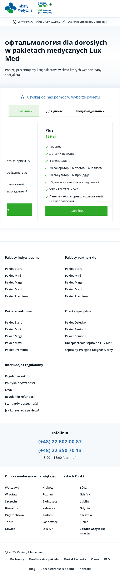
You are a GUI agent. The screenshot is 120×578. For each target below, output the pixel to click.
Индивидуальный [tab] (90, 111)
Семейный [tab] (23, 111)
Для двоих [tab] (54, 111)
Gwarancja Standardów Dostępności (87, 21)
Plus (49, 130)
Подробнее (76, 211)
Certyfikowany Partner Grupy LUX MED (39, 21)
